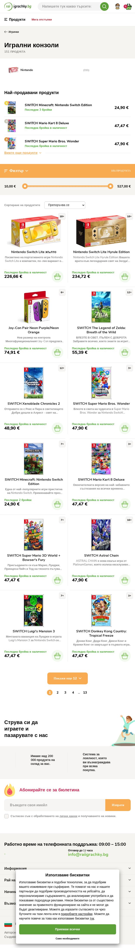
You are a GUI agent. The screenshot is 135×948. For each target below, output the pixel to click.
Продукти (14, 19)
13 (85, 696)
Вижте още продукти (22, 154)
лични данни (68, 820)
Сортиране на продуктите (22, 206)
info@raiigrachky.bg (88, 858)
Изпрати (118, 808)
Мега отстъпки (42, 20)
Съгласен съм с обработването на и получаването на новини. (63, 820)
